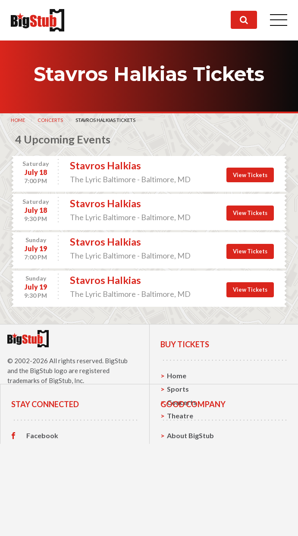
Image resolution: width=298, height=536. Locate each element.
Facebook (42, 481)
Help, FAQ (183, 508)
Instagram (42, 508)
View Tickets (250, 174)
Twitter (38, 495)
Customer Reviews (56, 521)
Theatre (180, 415)
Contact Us (185, 495)
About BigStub (190, 481)
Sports (178, 389)
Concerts (50, 120)
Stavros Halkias (105, 165)
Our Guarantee (191, 521)
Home (18, 120)
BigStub (116, 361)
